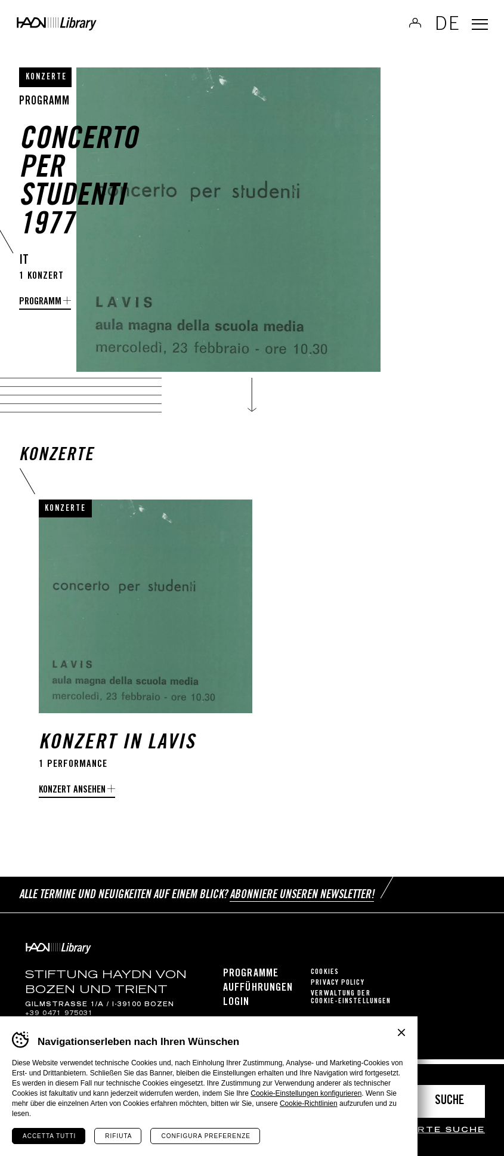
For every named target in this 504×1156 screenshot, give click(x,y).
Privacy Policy (337, 988)
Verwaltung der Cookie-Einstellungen (351, 1002)
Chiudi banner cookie (401, 1032)
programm (40, 302)
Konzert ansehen (72, 802)
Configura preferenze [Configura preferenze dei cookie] (205, 1136)
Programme (251, 978)
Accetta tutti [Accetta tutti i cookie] (49, 1136)
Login (236, 1007)
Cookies (325, 977)
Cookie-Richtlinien (309, 1103)
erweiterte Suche (426, 1131)
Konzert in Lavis (117, 755)
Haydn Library (95, 27)
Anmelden (407, 26)
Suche (449, 1101)
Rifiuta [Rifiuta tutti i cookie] (118, 1136)
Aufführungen (258, 993)
